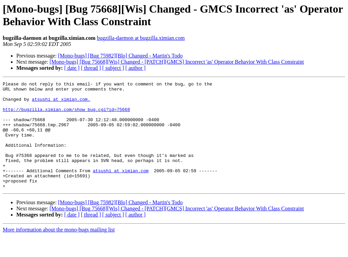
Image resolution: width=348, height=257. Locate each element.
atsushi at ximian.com (121, 189)
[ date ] (72, 68)
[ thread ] (91, 68)
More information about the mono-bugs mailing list (59, 251)
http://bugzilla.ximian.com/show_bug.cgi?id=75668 (66, 115)
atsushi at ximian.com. (61, 103)
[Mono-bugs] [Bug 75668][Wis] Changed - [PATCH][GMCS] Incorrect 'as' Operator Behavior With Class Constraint (177, 62)
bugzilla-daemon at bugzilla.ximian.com (141, 38)
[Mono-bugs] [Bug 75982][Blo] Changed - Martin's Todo (120, 56)
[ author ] (135, 68)
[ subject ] (113, 68)
